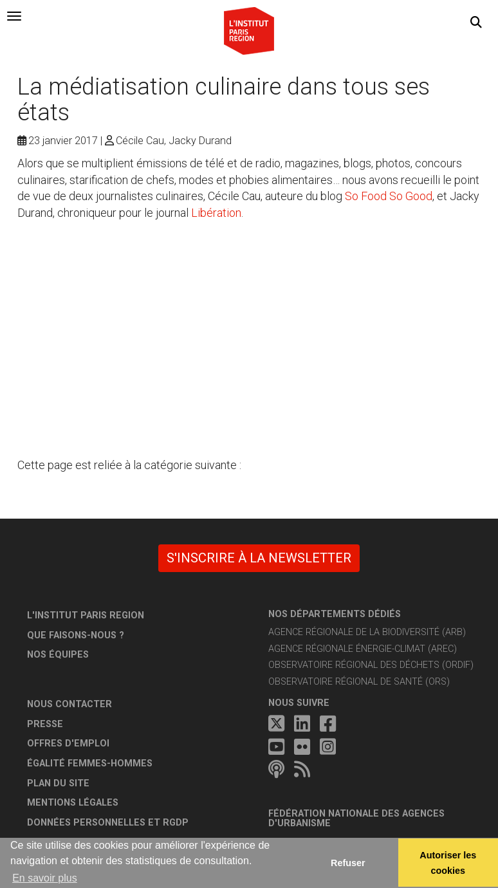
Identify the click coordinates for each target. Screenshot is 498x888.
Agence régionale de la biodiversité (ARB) (367, 632)
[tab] (14, 16)
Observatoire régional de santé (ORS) (359, 681)
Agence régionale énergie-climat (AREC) (362, 648)
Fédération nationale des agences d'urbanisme (356, 818)
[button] (476, 22)
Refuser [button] (348, 863)
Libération (216, 212)
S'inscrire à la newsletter (259, 558)
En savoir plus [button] (44, 878)
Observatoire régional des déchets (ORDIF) (371, 665)
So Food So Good (388, 196)
